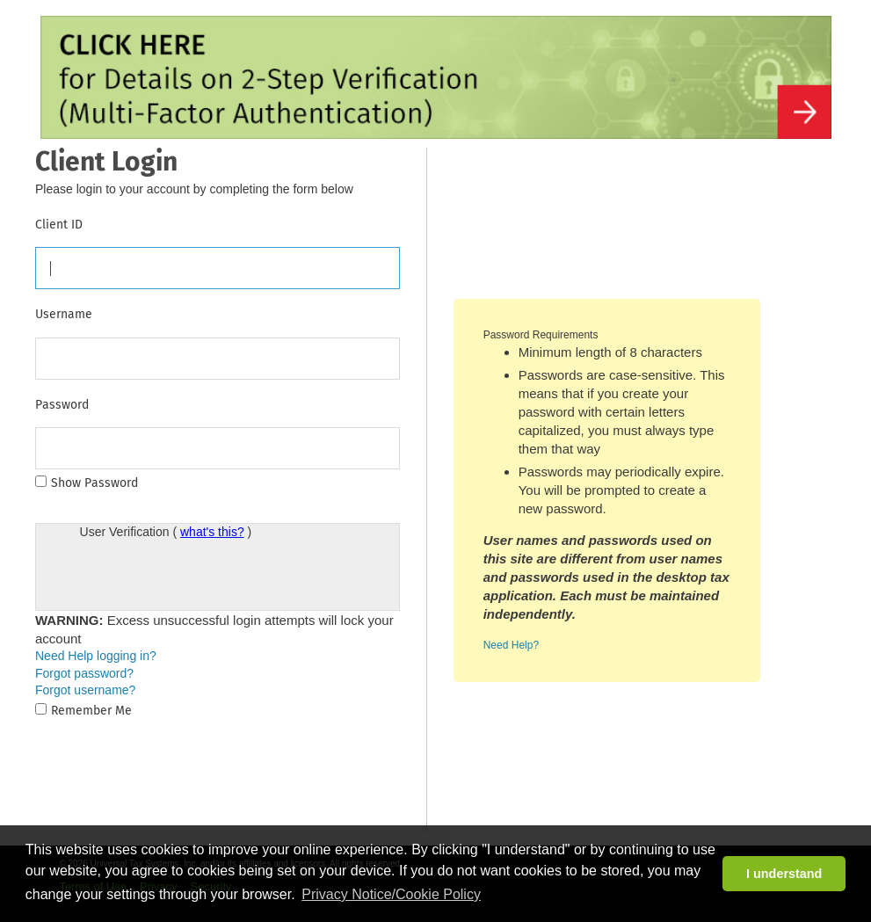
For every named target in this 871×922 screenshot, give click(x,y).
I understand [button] (784, 874)
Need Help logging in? (95, 656)
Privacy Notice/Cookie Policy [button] (391, 894)
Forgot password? (84, 673)
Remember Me (91, 710)
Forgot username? (85, 690)
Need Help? (511, 645)
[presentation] (213, 575)
